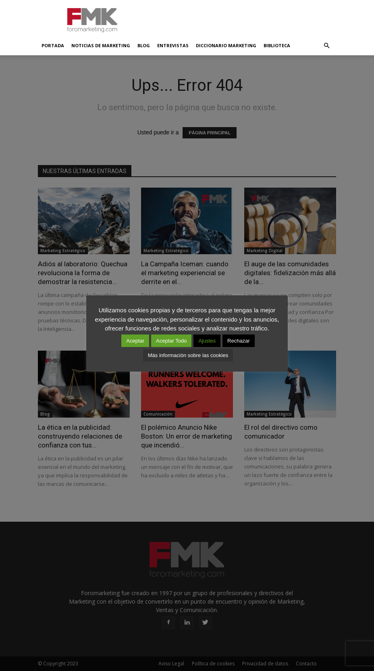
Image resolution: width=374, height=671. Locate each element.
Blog (143, 45)
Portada (53, 45)
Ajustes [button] (207, 341)
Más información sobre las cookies (188, 355)
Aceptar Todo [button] (171, 341)
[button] (326, 45)
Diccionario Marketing (226, 45)
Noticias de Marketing (100, 45)
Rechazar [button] (238, 341)
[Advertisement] (241, 18)
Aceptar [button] (135, 341)
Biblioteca (277, 45)
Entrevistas (173, 45)
